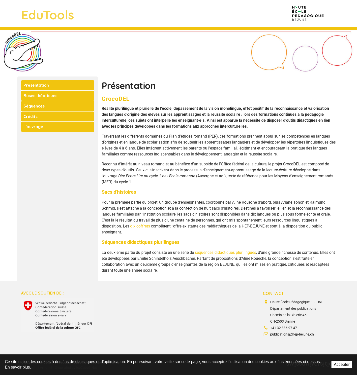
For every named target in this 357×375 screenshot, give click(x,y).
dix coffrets (140, 226)
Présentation (36, 85)
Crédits (30, 116)
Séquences (34, 106)
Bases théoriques (40, 95)
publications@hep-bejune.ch (292, 334)
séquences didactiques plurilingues (225, 252)
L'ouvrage (33, 126)
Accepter (342, 364)
